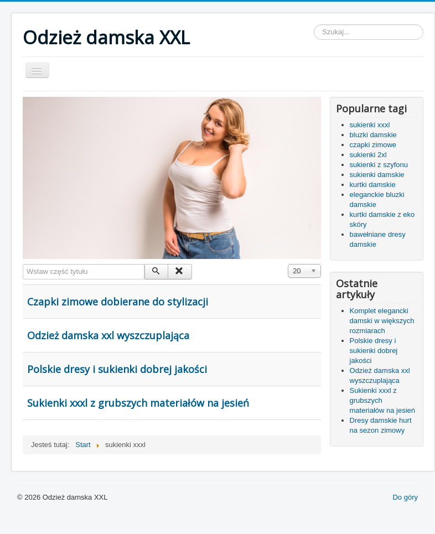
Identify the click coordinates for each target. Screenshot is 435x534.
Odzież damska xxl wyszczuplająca (108, 335)
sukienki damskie (377, 174)
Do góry (405, 497)
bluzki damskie (373, 135)
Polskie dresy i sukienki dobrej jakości (117, 369)
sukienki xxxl (370, 125)
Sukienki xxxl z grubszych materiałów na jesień (138, 402)
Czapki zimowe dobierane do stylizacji (117, 301)
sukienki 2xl (368, 155)
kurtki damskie (373, 184)
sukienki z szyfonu (379, 164)
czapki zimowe (373, 145)
